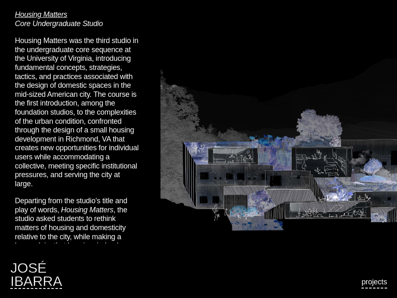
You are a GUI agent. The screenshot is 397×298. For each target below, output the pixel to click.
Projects (374, 282)
